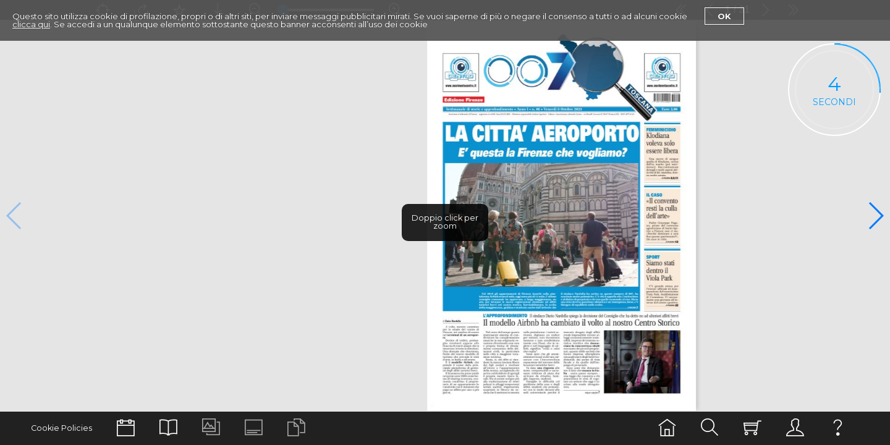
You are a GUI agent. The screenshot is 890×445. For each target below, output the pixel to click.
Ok (724, 16)
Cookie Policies (61, 428)
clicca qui (31, 24)
